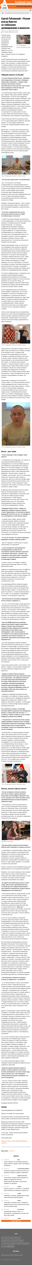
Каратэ (21, 1240)
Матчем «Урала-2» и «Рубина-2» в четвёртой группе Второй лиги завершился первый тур (16, 1189)
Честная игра (5, 1243)
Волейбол (19, 1243)
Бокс (3, 1237)
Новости (16, 1156)
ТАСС (26, 712)
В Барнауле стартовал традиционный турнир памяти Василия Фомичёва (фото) (16, 1196)
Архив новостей (16, 1221)
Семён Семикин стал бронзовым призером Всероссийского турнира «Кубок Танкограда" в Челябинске (17, 1163)
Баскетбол (26, 1243)
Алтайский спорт (23, 2)
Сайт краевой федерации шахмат (10, 32)
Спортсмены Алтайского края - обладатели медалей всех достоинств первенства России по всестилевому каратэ (16, 1204)
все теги (11, 1246)
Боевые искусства (7, 1240)
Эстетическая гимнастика (13, 1237)
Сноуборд (4, 1246)
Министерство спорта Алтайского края (12, 1255)
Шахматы (12, 1151)
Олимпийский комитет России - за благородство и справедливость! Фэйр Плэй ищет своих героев (16, 1213)
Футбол (15, 1240)
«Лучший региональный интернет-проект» (17, 13)
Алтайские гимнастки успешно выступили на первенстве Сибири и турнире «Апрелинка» (16, 1171)
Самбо (13, 1243)
